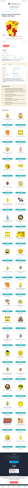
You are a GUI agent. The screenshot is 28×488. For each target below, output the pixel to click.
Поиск (13, 487)
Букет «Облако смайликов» (7, 186)
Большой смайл (20, 407)
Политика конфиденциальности (7, 484)
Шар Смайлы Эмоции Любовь (7, 237)
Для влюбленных (16, 74)
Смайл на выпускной (7, 356)
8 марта (18, 67)
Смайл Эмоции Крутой (20, 390)
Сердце (14, 76)
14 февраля (15, 67)
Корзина (19, 487)
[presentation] (4, 64)
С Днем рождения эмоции (20, 186)
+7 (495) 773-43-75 (14, 7)
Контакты (25, 487)
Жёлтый (14, 70)
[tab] (4, 64)
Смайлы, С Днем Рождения (7, 305)
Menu (8, 487)
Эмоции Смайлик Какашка (20, 322)
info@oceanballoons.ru (15, 458)
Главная (3, 487)
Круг (17, 76)
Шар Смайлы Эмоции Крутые (7, 322)
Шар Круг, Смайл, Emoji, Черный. (7, 390)
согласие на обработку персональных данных (19, 484)
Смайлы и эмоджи (16, 69)
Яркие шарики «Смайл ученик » (21, 339)
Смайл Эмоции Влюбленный (20, 254)
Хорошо (14, 482)
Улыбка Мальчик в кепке (21, 119)
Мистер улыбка (7, 254)
